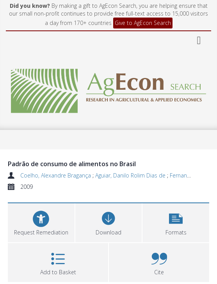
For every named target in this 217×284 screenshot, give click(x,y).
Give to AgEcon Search (143, 23)
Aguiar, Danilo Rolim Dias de (131, 175)
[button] (175, 221)
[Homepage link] (108, 89)
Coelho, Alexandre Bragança (56, 175)
